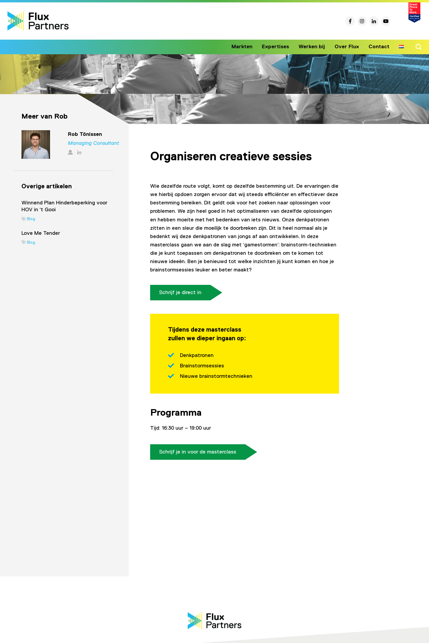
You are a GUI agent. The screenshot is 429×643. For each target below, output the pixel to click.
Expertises (280, 46)
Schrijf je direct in (180, 292)
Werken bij (314, 46)
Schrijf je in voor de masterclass (197, 452)
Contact (379, 46)
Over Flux (348, 46)
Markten (247, 46)
